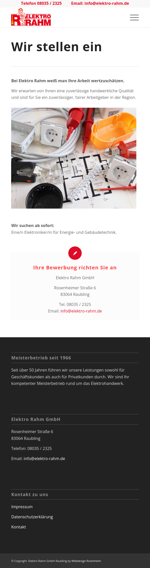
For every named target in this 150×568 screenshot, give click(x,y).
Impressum (21, 506)
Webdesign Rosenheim (86, 561)
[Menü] (132, 17)
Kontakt (18, 527)
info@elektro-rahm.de (106, 3)
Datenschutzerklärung (32, 517)
